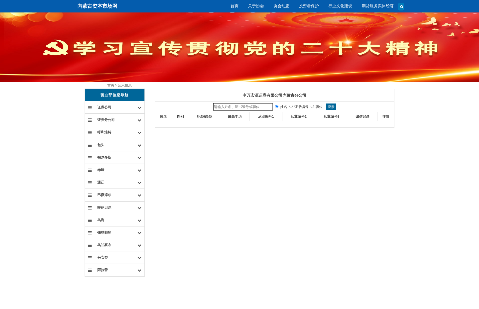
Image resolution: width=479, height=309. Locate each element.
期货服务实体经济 (378, 6)
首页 (235, 6)
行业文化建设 (340, 6)
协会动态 (281, 6)
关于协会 (256, 6)
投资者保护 (309, 6)
